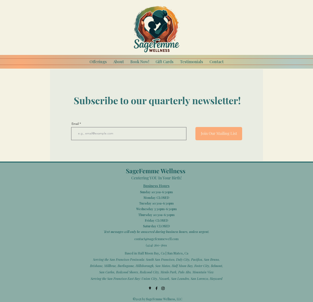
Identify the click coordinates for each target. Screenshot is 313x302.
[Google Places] (150, 288)
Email (75, 123)
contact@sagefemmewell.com (156, 239)
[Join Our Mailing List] (218, 133)
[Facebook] (156, 288)
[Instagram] (163, 288)
